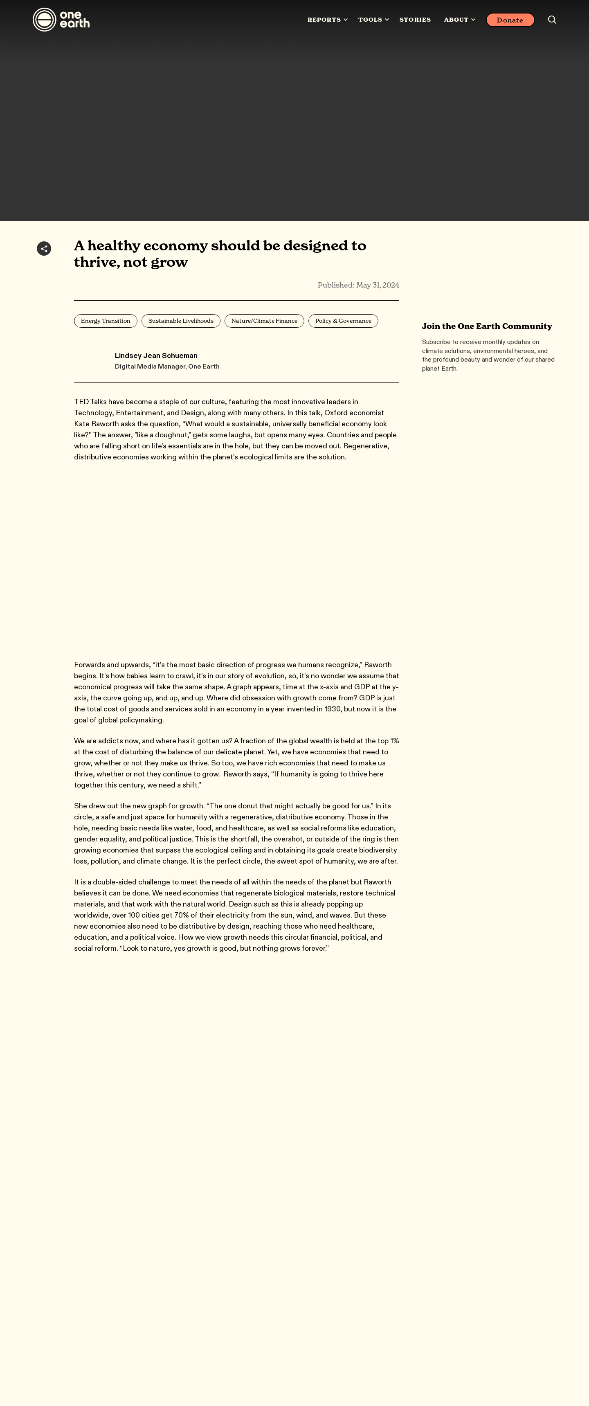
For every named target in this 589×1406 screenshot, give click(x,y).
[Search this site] (552, 20)
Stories (415, 19)
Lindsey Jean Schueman (156, 355)
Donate (510, 20)
